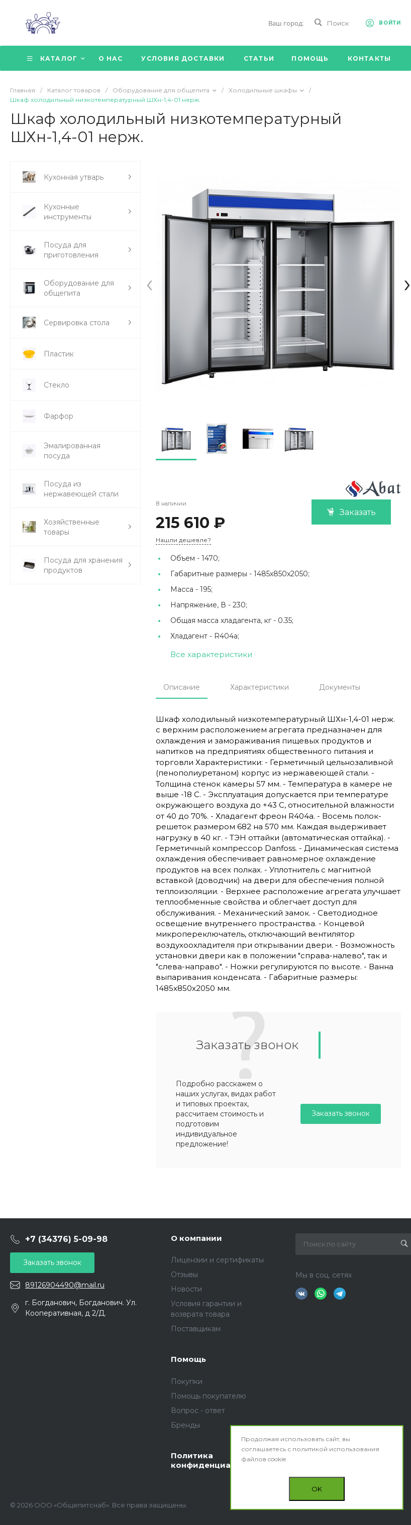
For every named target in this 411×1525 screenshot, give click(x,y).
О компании (196, 1238)
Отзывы (184, 1274)
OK (317, 1489)
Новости (186, 1289)
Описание (181, 687)
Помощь (188, 1359)
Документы (339, 687)
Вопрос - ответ (198, 1410)
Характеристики (259, 687)
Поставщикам (196, 1328)
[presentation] (149, 283)
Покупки (186, 1381)
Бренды (185, 1425)
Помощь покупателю (208, 1396)
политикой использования (335, 1449)
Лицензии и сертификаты (217, 1259)
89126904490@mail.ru (65, 1285)
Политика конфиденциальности (218, 1460)
